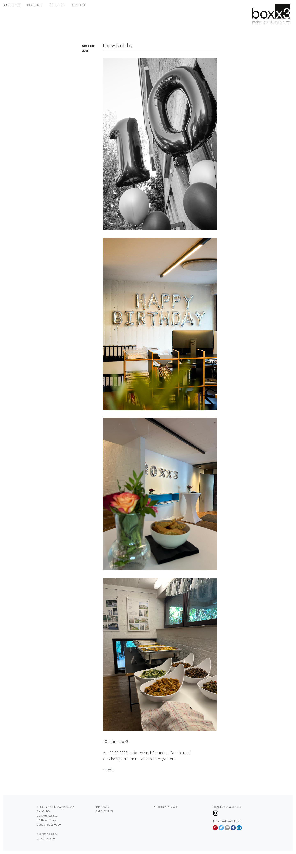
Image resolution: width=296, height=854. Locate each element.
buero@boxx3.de (47, 834)
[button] (215, 827)
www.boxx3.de (46, 838)
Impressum (103, 807)
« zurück (108, 769)
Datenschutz (104, 811)
